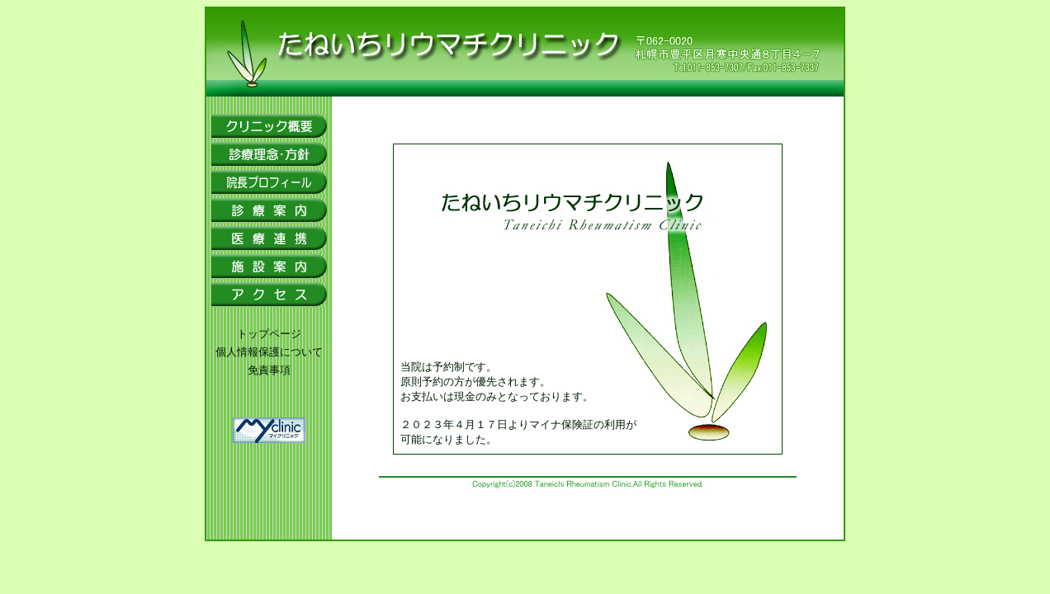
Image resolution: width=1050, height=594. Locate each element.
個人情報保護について (269, 352)
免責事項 (269, 370)
